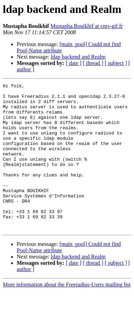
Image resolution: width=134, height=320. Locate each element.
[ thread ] (93, 63)
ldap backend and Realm (78, 57)
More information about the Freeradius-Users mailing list (67, 314)
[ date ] (73, 63)
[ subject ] (116, 63)
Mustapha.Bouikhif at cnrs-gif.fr (86, 26)
